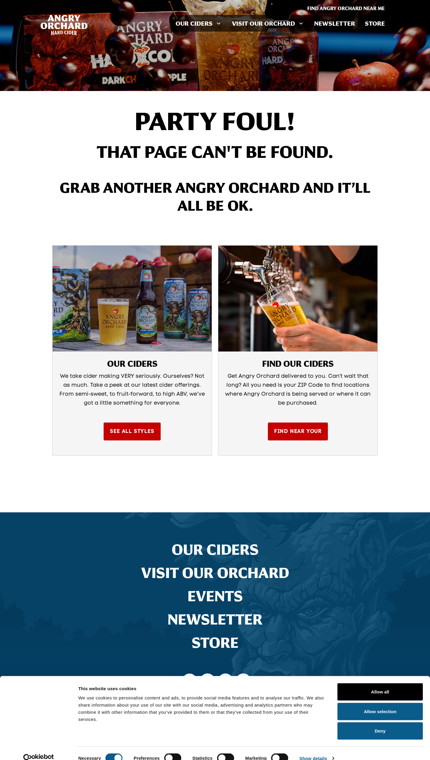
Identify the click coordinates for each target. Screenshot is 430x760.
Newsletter (335, 23)
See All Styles (132, 432)
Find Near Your (298, 432)
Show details (313, 748)
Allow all (380, 681)
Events (215, 597)
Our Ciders (215, 550)
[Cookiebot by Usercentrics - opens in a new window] (39, 748)
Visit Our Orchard (215, 574)
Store (375, 23)
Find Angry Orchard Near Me (348, 8)
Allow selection (380, 701)
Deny (380, 720)
